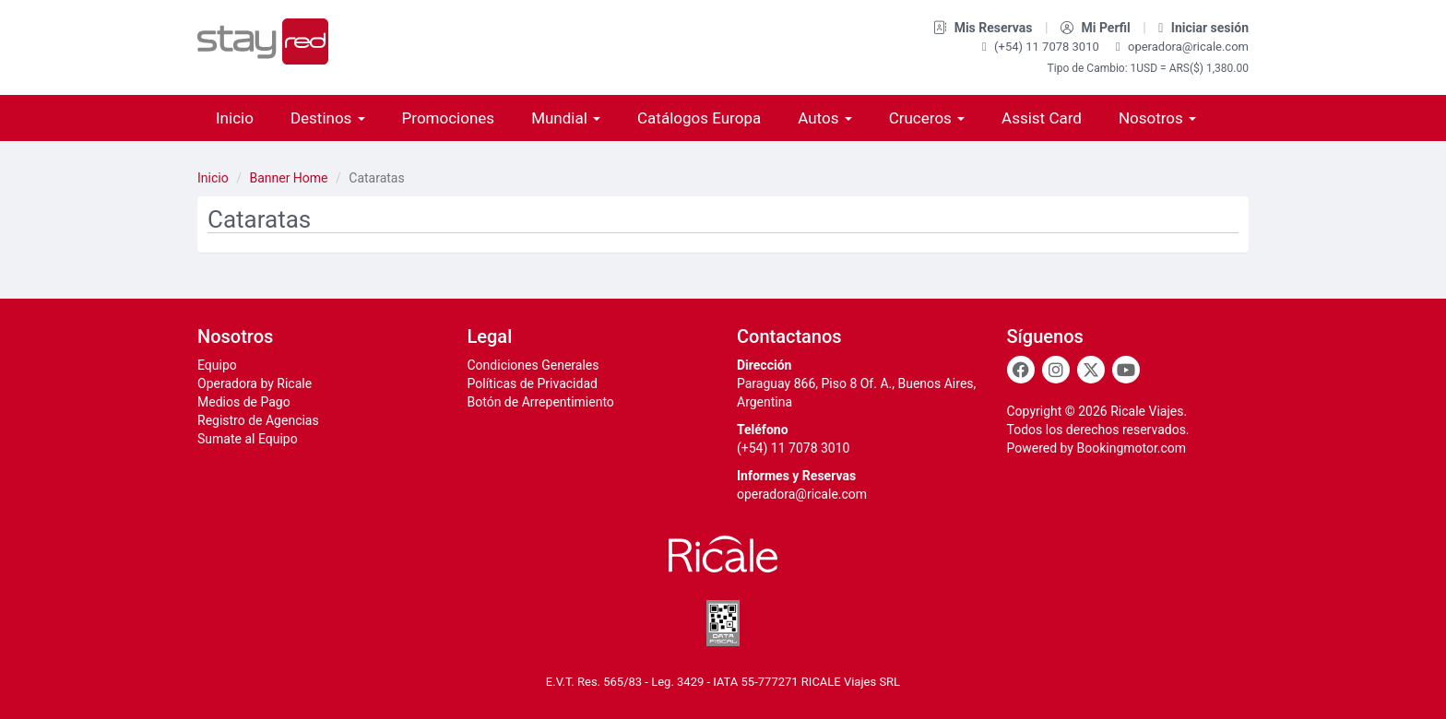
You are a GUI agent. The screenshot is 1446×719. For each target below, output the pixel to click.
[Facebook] (1021, 369)
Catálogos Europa (699, 118)
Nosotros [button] (1157, 118)
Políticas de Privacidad (533, 383)
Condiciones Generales (533, 365)
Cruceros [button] (927, 118)
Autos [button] (824, 118)
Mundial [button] (565, 118)
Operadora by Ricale (254, 383)
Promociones (448, 118)
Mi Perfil (1097, 27)
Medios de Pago (243, 402)
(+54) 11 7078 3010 (1042, 46)
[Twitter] (1091, 369)
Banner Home (288, 178)
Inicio (235, 118)
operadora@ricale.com (1182, 46)
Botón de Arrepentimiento (541, 402)
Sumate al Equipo (247, 438)
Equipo (217, 365)
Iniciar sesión (1203, 27)
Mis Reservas (984, 27)
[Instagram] (1056, 369)
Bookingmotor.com (1131, 448)
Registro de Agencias (258, 420)
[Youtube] (1126, 369)
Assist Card (1042, 118)
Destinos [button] (327, 118)
